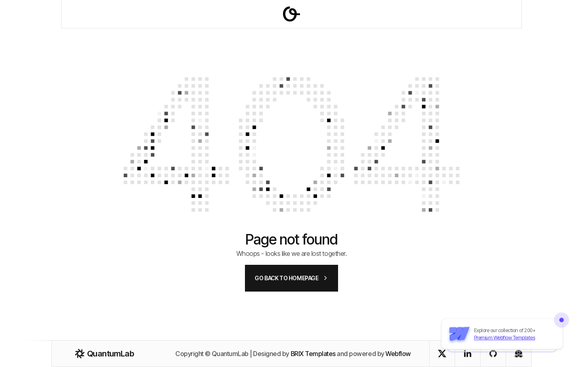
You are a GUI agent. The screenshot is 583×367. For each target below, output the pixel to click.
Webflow (398, 354)
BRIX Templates (313, 354)
